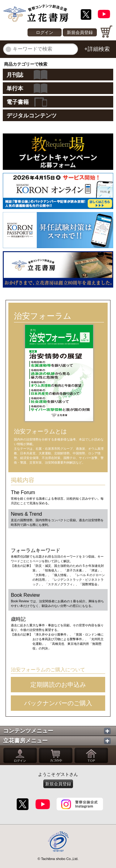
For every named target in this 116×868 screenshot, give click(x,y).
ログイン (44, 32)
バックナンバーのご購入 (58, 703)
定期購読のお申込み (58, 684)
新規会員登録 (80, 32)
